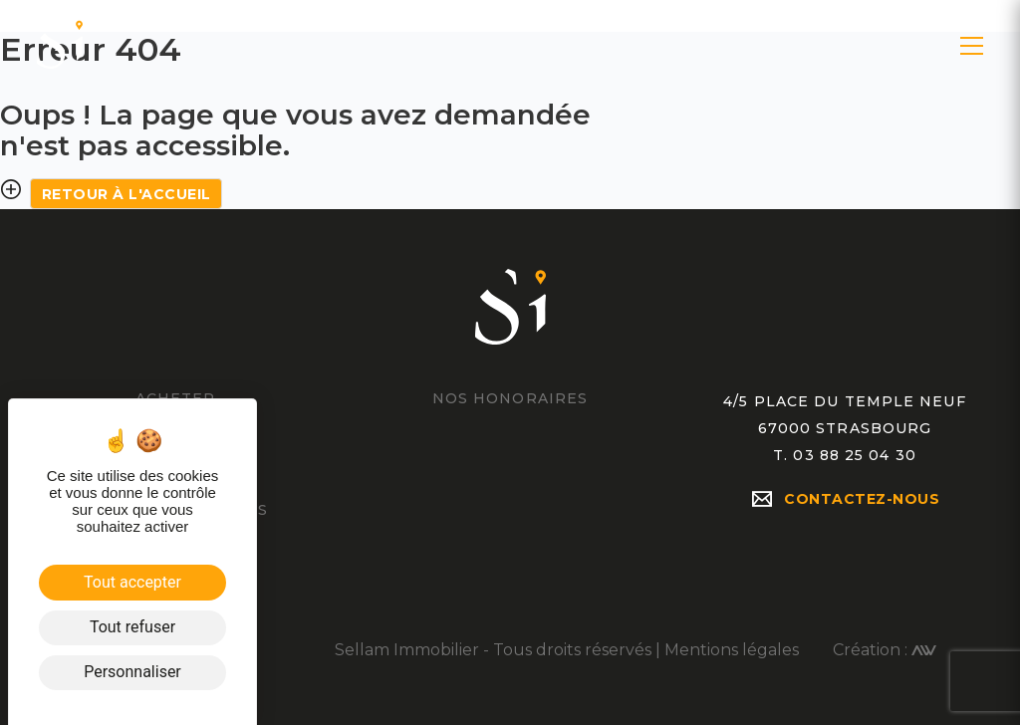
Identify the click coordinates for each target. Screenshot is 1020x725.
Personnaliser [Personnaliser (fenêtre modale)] (132, 671)
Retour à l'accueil (126, 194)
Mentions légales (731, 649)
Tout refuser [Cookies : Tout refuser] (132, 626)
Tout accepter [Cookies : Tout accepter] (132, 582)
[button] (971, 46)
